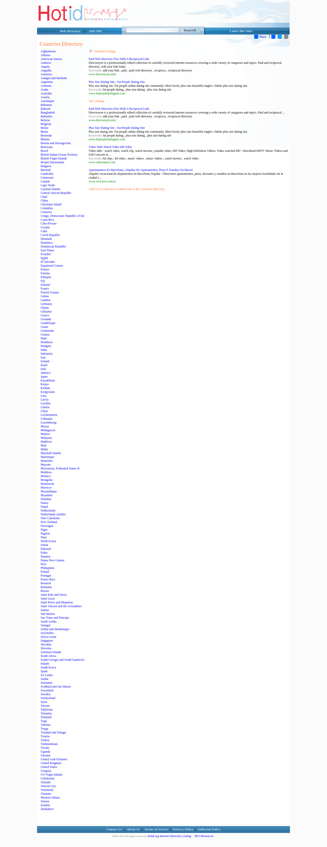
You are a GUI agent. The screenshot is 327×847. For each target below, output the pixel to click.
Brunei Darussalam (52, 162)
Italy (43, 369)
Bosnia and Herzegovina (56, 143)
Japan (44, 376)
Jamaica (46, 373)
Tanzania (46, 713)
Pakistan (46, 549)
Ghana (45, 307)
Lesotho (46, 403)
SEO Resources (204, 836)
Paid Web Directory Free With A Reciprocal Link (119, 59)
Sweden (45, 694)
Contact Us (114, 829)
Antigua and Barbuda (54, 78)
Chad (44, 196)
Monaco (46, 476)
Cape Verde (48, 185)
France (45, 288)
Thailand (46, 717)
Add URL (95, 31)
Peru (43, 564)
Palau (44, 552)
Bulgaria (46, 166)
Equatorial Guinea (52, 265)
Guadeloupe (48, 323)
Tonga (44, 728)
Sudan (44, 679)
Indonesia (47, 353)
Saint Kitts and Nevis (54, 594)
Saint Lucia (48, 598)
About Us (133, 829)
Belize (45, 128)
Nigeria (45, 533)
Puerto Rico (48, 579)
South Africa (48, 656)
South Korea (48, 667)
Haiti (44, 338)
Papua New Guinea (52, 560)
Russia (45, 591)
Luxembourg (48, 422)
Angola (45, 66)
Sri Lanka (47, 675)
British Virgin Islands (54, 158)
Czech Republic (50, 235)
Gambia (45, 300)
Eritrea (45, 269)
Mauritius (47, 461)
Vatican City (48, 786)
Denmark (46, 239)
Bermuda (46, 135)
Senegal (45, 625)
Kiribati (45, 388)
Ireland (45, 361)
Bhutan (45, 139)
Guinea (45, 334)
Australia (46, 93)
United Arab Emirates (54, 759)
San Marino (48, 614)
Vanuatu (46, 782)
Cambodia (47, 174)
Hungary (46, 346)
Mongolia (47, 480)
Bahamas (46, 105)
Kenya (45, 384)
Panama (45, 556)
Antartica (46, 74)
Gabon (45, 296)
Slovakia (46, 644)
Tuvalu (45, 748)
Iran (43, 357)
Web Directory (70, 31)
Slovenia (46, 648)
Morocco (46, 487)
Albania (45, 55)
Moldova (46, 472)
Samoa (45, 610)
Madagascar (48, 430)
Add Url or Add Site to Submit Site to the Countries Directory (127, 189)
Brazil (44, 151)
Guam (44, 327)
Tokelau (45, 725)
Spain (44, 671)
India (44, 350)
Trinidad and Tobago (53, 732)
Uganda (45, 751)
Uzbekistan (47, 778)
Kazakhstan (48, 380)
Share (260, 37)
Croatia (45, 227)
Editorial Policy (209, 829)
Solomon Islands (51, 652)
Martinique (47, 457)
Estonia (45, 273)
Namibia (46, 499)
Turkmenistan (49, 744)
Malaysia (46, 438)
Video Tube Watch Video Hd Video (110, 147)
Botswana (47, 147)
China (44, 200)
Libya (44, 411)
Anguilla (46, 70)
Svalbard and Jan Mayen (56, 686)
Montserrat (47, 483)
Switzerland (48, 698)
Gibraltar (46, 311)
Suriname (46, 682)
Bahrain (45, 108)
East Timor (47, 250)
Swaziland (47, 690)
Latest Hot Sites (241, 31)
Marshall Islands (51, 453)
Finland (45, 285)
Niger (44, 529)
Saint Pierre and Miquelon (57, 602)
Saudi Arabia (48, 621)
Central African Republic (56, 193)
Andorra (46, 63)
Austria (45, 97)
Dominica (47, 242)
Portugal (46, 575)
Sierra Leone (48, 637)
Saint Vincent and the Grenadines (61, 606)
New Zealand (49, 522)
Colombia (47, 208)
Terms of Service (157, 829)
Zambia (45, 805)
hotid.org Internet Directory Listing (169, 836)
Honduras (47, 342)
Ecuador (46, 254)
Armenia (46, 86)
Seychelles (47, 633)
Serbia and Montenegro (55, 629)
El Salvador (48, 262)
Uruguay (46, 771)
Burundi (46, 170)
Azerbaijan (47, 101)
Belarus (45, 120)
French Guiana (50, 292)
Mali (43, 445)
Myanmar (47, 495)
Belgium (46, 124)
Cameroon (47, 177)
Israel (44, 365)
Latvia (45, 399)
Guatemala (47, 330)
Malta (44, 449)
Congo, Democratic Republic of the (62, 216)
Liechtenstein (49, 415)
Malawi (45, 434)
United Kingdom (51, 763)
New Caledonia (50, 518)
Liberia (45, 407)
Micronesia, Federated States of (60, 468)
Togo (44, 721)
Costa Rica (47, 219)
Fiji (43, 281)
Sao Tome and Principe (55, 617)
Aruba (44, 89)
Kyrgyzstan (48, 392)
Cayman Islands (50, 189)
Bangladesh (48, 112)
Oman (44, 545)
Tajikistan (47, 709)
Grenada (46, 319)
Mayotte (46, 464)
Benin (44, 131)
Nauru (44, 503)
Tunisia (45, 736)
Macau (45, 426)
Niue (43, 537)
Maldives (46, 441)
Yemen (45, 801)
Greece (45, 315)
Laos (43, 395)
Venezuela (47, 790)
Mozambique (49, 491)
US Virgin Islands (52, 774)
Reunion (46, 583)
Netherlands (48, 510)
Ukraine (46, 755)
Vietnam (46, 793)
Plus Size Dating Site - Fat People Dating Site (117, 82)
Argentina (47, 82)
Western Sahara (50, 797)
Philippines (47, 568)
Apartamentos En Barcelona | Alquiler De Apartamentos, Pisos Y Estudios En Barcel (141, 170)
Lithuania (46, 418)
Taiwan (45, 705)
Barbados (46, 116)
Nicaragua (47, 526)
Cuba (44, 231)
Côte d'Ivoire (48, 223)
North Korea (48, 541)
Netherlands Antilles (53, 514)
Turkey (45, 740)
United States (49, 767)
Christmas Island (51, 204)
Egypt (44, 258)
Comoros (46, 212)
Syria (44, 702)
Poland (45, 572)
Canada (45, 181)
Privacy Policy (183, 829)
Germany (46, 304)
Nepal (44, 506)
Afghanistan (48, 51)
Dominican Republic (53, 246)
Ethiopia (46, 277)
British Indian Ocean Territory (59, 154)
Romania (46, 587)
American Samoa (51, 59)
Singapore (47, 640)
